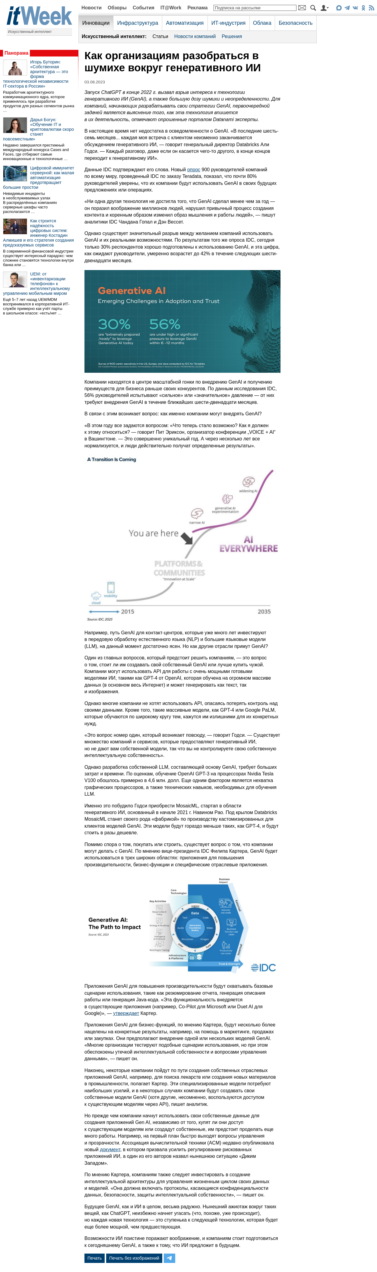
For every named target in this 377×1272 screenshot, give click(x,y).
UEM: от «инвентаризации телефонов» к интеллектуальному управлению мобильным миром (36, 284)
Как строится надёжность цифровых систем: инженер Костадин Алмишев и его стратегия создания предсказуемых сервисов (38, 232)
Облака (262, 23)
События (143, 7)
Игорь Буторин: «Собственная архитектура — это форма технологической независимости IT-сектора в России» (35, 74)
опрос (193, 169)
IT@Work (171, 7)
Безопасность (295, 23)
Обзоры (117, 7)
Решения (232, 36)
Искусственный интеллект (30, 32)
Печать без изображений (134, 1258)
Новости (91, 7)
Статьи (160, 36)
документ (110, 1149)
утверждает (126, 1013)
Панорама (16, 53)
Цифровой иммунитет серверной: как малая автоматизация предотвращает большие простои (38, 178)
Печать (94, 1258)
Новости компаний (195, 36)
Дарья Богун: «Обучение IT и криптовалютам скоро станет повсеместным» (38, 129)
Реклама (197, 7)
